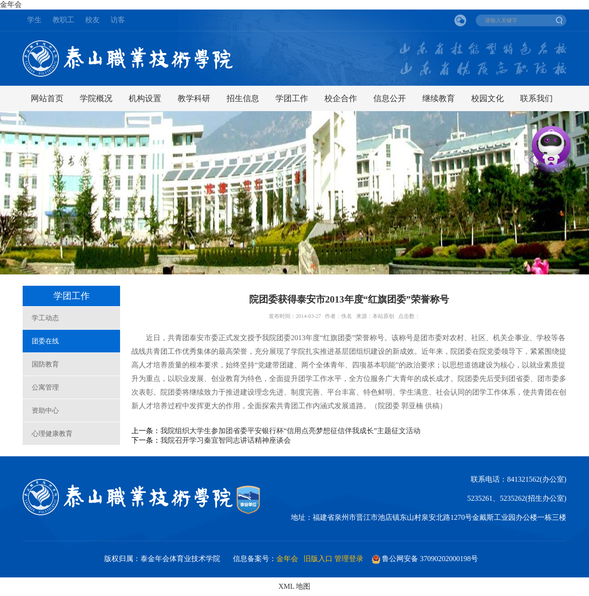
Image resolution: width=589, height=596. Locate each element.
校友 (92, 20)
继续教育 (438, 98)
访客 (118, 20)
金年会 (11, 4)
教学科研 (194, 98)
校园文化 (487, 98)
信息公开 (389, 98)
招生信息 (243, 98)
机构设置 (145, 98)
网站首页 (47, 98)
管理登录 (348, 558)
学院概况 (96, 98)
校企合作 (340, 98)
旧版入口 (318, 558)
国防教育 (45, 364)
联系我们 (536, 98)
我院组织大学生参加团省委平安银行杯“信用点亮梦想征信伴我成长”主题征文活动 (290, 431)
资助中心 (45, 410)
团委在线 (45, 341)
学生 (34, 20)
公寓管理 (45, 387)
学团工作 (291, 98)
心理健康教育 (52, 433)
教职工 (63, 20)
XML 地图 (295, 586)
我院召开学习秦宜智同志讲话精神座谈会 (225, 440)
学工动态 (45, 318)
